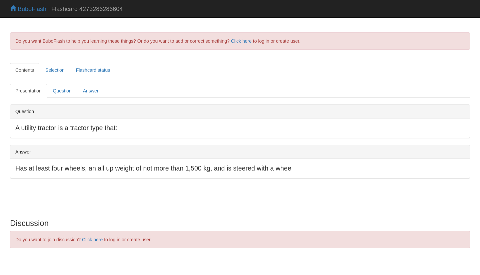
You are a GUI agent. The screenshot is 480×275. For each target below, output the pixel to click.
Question (62, 90)
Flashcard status (93, 70)
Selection (55, 70)
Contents (24, 70)
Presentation (28, 90)
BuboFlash (28, 9)
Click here (241, 41)
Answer (91, 90)
